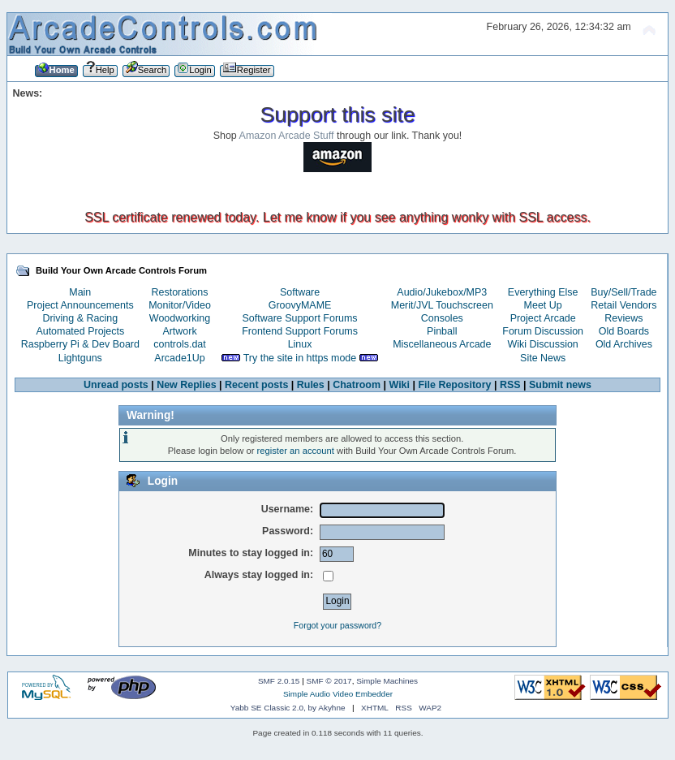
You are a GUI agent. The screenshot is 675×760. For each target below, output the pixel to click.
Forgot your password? (337, 625)
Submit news (560, 385)
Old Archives (623, 344)
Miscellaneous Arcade (442, 344)
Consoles (442, 318)
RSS (510, 385)
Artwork (179, 331)
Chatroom (356, 385)
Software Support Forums (300, 318)
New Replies (186, 385)
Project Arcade (543, 318)
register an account (295, 451)
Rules (311, 385)
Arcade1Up (179, 358)
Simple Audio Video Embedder (338, 693)
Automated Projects (80, 331)
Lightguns (80, 358)
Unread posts (116, 385)
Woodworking (179, 318)
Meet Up (543, 305)
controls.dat (179, 344)
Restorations (180, 292)
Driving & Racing (80, 318)
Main (80, 292)
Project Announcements (80, 305)
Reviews (623, 318)
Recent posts (256, 385)
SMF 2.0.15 (279, 680)
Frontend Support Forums (300, 331)
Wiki (399, 385)
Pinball (442, 331)
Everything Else (543, 292)
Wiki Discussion (543, 344)
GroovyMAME (300, 305)
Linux (300, 344)
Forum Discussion (542, 331)
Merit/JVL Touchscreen (442, 305)
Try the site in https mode (300, 358)
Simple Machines (387, 680)
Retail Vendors (623, 305)
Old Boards (624, 331)
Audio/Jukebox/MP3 (442, 292)
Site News (542, 358)
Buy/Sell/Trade (623, 292)
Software (300, 292)
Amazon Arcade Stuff (286, 135)
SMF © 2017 (329, 680)
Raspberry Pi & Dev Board (80, 344)
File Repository (454, 385)
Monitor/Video (179, 305)
